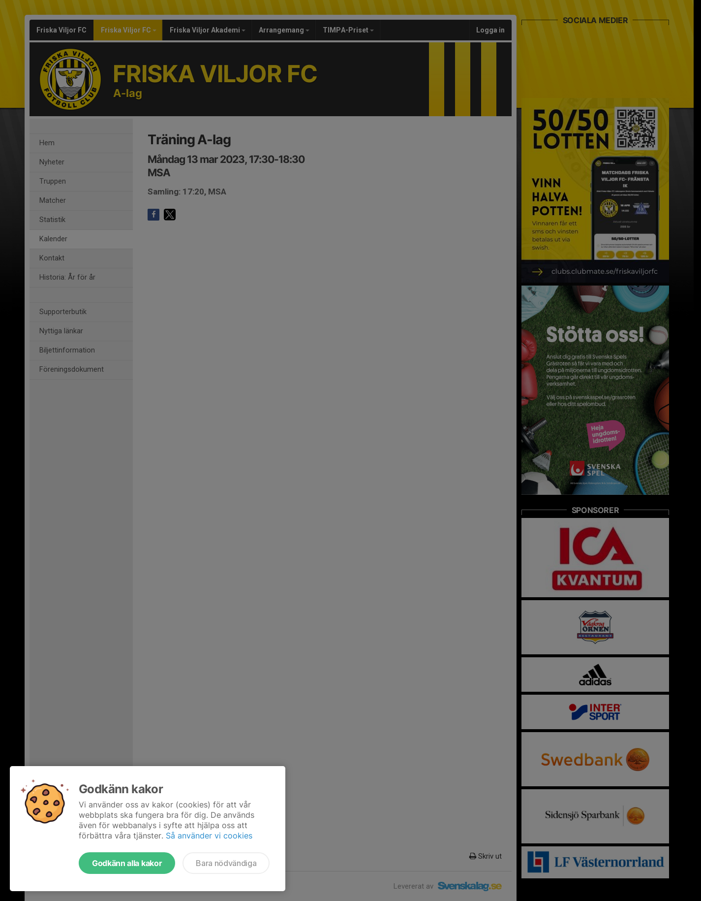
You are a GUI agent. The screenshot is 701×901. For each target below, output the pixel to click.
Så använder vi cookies (209, 835)
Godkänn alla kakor (127, 863)
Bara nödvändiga (226, 863)
